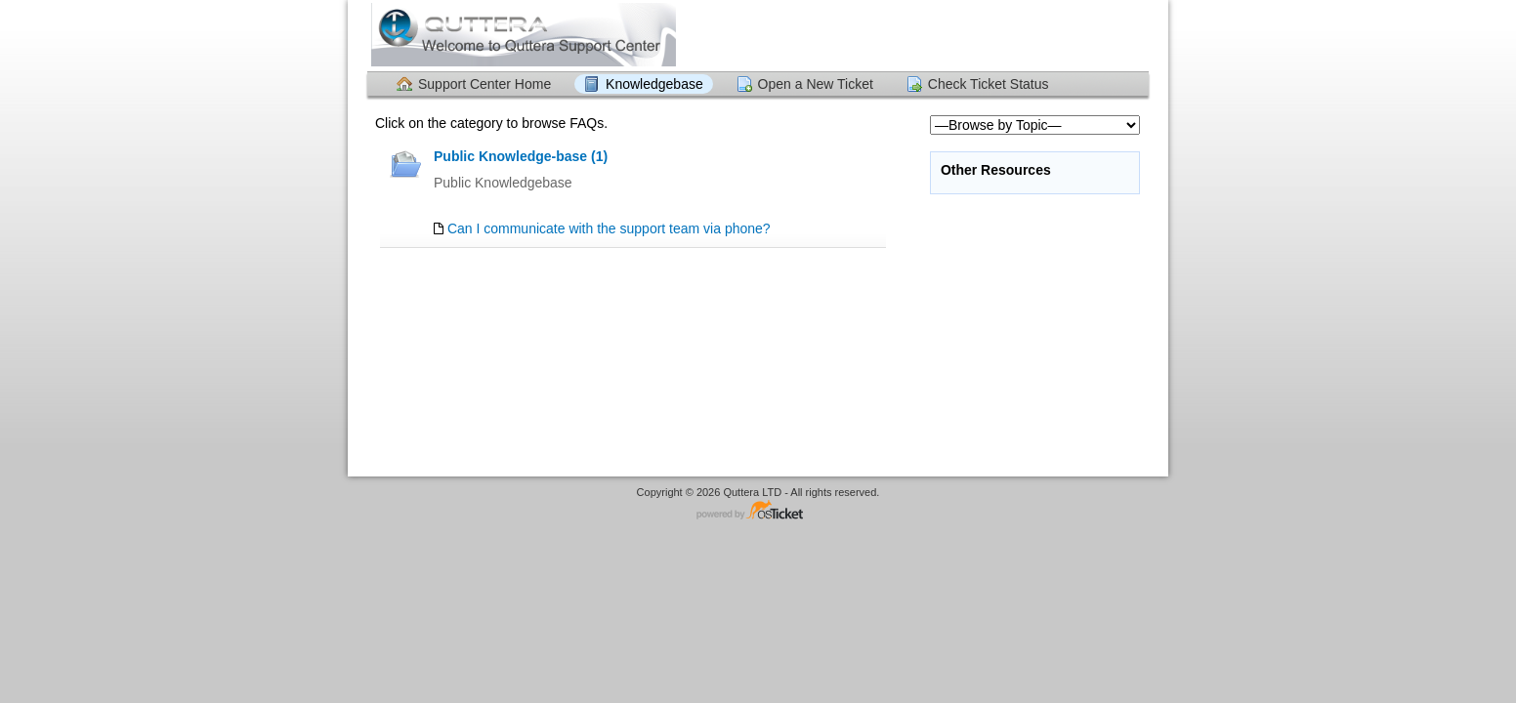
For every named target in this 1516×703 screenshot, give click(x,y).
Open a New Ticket (815, 84)
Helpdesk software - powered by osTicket (758, 511)
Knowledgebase (654, 84)
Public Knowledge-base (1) (521, 156)
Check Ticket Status (988, 84)
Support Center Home (484, 84)
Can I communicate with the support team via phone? (609, 228)
